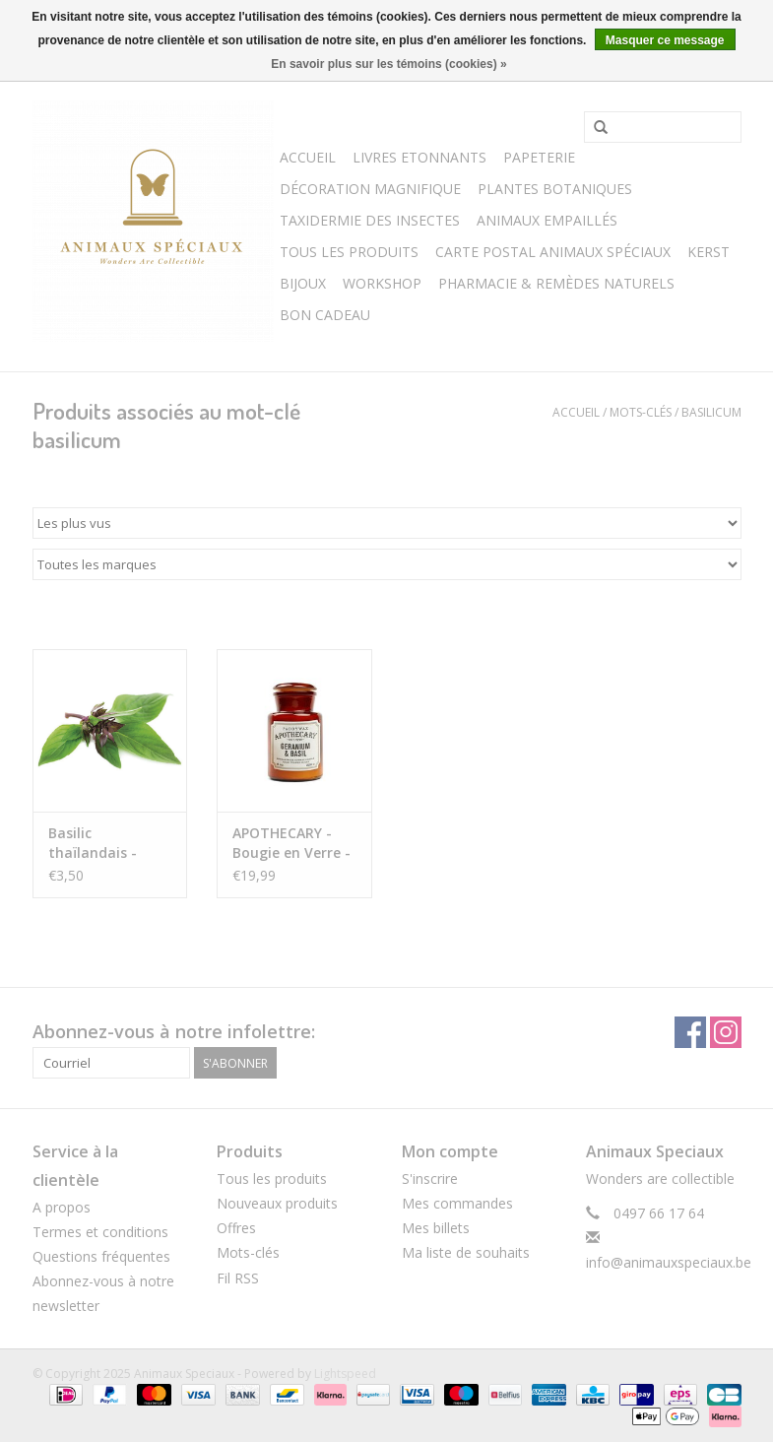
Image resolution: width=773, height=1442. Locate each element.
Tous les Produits (349, 251)
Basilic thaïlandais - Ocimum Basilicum (92, 843)
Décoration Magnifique (370, 188)
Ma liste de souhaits (466, 1252)
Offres (236, 1227)
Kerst (708, 251)
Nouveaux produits (277, 1203)
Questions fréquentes (101, 1256)
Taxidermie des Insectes (370, 220)
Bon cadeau (325, 314)
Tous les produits (272, 1178)
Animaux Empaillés (547, 220)
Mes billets (436, 1227)
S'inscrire (430, 1178)
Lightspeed (345, 1373)
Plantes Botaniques (555, 188)
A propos (61, 1207)
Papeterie (539, 157)
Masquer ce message (665, 40)
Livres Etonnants (419, 157)
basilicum (711, 412)
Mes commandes (457, 1203)
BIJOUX (303, 283)
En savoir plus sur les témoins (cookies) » (388, 64)
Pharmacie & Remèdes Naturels (556, 283)
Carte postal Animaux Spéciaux (553, 251)
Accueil (308, 157)
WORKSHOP (382, 283)
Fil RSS (238, 1278)
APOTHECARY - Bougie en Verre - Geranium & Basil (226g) (291, 843)
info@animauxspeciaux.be (668, 1262)
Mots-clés (641, 412)
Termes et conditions (100, 1231)
